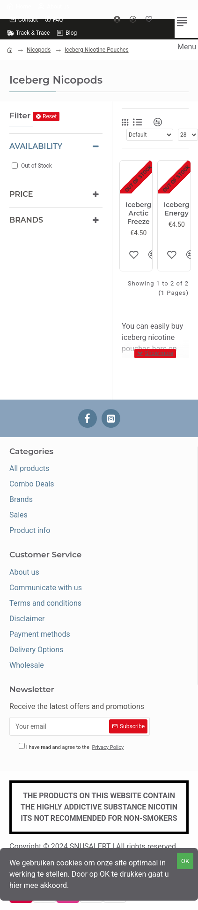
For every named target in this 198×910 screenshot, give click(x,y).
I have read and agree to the (72, 747)
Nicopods (39, 49)
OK (185, 860)
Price (21, 194)
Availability (35, 146)
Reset (50, 116)
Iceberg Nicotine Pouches (97, 49)
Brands (26, 220)
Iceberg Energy (177, 209)
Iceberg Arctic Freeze (138, 213)
